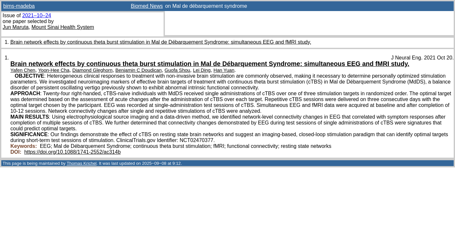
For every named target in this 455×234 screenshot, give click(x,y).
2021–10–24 (36, 15)
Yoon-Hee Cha (53, 70)
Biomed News (147, 6)
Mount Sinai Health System (62, 27)
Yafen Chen (22, 70)
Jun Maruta (16, 27)
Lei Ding (202, 70)
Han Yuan (224, 70)
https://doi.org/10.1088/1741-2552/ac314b (72, 152)
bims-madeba (19, 6)
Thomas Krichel (81, 163)
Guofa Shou (177, 70)
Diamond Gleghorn (92, 70)
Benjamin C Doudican (139, 70)
